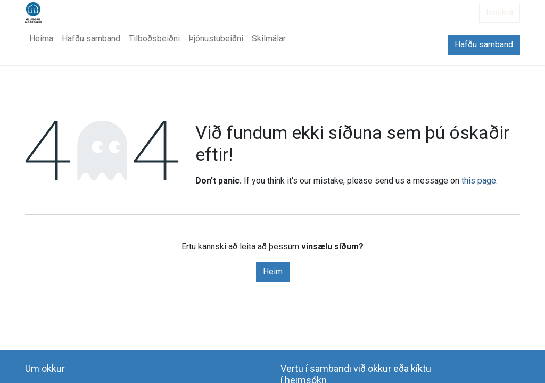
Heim (273, 272)
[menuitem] (41, 38)
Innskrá (499, 12)
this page (478, 181)
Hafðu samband (484, 44)
